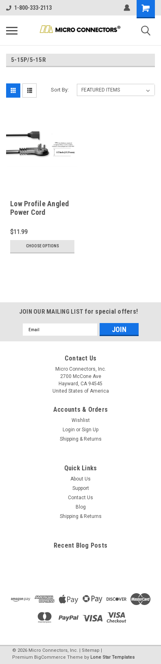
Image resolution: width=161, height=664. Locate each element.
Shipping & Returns (81, 439)
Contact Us (80, 497)
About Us (80, 479)
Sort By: (60, 90)
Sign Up (90, 429)
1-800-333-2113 (29, 7)
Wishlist (81, 420)
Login (69, 429)
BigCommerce (50, 657)
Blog (81, 507)
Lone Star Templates (112, 657)
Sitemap (91, 650)
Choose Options (42, 246)
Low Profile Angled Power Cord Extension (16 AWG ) (41, 212)
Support (80, 488)
